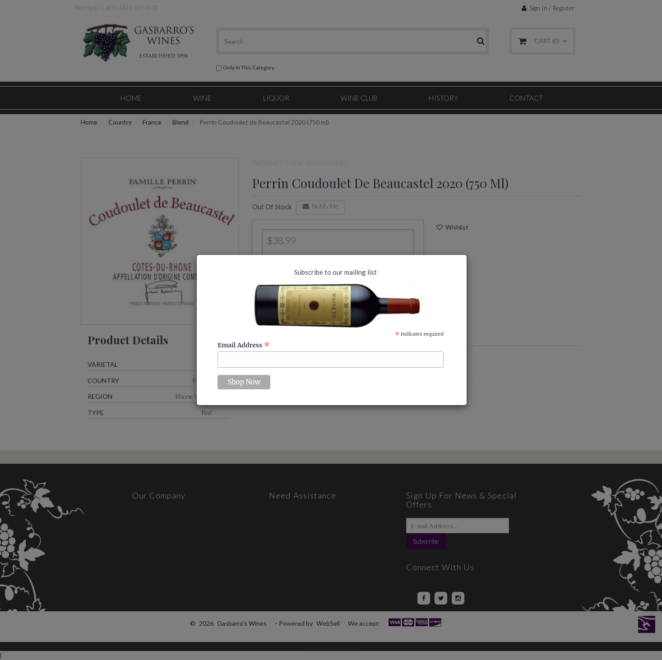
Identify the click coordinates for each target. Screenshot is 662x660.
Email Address (244, 345)
